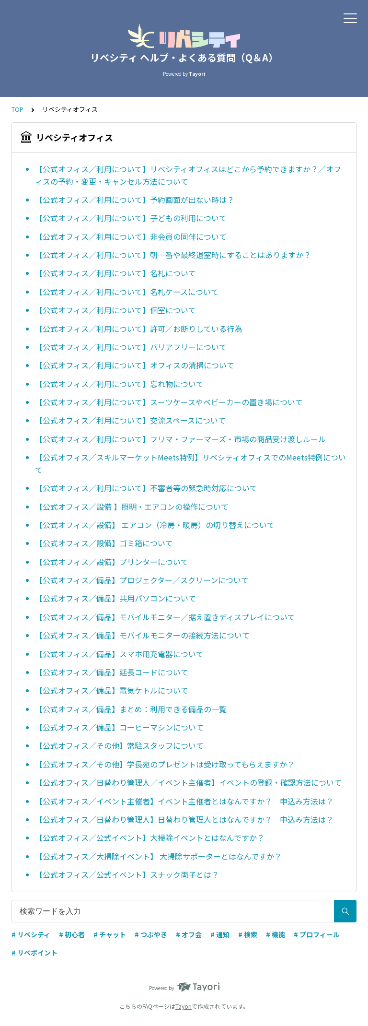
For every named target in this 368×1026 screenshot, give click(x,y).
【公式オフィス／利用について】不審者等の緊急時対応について (146, 488)
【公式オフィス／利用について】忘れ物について (119, 383)
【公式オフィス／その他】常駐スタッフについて (119, 745)
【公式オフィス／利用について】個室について (115, 310)
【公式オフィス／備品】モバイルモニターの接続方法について (142, 635)
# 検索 (247, 934)
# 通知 (220, 934)
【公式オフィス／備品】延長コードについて (111, 672)
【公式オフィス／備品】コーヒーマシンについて (119, 727)
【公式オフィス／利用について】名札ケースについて (126, 291)
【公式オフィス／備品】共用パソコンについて (115, 598)
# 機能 (275, 934)
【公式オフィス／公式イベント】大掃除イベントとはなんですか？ (149, 837)
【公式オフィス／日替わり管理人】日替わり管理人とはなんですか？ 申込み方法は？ (184, 819)
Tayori (183, 1006)
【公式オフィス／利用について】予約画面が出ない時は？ (134, 199)
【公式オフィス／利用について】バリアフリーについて (131, 347)
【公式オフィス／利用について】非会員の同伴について (131, 236)
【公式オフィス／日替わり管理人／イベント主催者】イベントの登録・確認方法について (188, 782)
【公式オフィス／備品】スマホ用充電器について (119, 654)
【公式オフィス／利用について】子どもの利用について (131, 218)
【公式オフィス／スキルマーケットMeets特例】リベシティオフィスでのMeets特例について (190, 463)
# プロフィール (317, 934)
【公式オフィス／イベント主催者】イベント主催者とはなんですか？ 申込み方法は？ (184, 801)
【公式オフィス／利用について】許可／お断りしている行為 (138, 328)
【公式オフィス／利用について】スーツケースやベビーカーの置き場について (169, 402)
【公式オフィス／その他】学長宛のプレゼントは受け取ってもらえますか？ (165, 764)
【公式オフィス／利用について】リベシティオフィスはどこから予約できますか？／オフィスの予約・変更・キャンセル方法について (188, 175)
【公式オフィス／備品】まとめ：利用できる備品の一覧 (131, 709)
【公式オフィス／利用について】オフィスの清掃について (134, 365)
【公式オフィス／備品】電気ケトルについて (111, 690)
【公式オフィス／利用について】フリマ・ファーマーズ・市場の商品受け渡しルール (180, 439)
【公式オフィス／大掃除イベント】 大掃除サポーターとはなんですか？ (158, 856)
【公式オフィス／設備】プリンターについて (111, 561)
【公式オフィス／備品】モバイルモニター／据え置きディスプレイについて (165, 617)
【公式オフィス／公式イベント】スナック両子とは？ (127, 874)
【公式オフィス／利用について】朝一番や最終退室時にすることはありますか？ (173, 254)
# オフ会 (189, 934)
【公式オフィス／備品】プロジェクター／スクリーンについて (142, 580)
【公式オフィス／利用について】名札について (115, 273)
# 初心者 (72, 934)
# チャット (109, 934)
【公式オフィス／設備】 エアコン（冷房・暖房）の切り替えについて (155, 525)
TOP (17, 109)
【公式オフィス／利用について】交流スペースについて (130, 420)
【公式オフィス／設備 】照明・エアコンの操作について (132, 506)
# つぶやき (151, 934)
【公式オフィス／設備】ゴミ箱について (104, 543)
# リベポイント (35, 952)
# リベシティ (31, 934)
